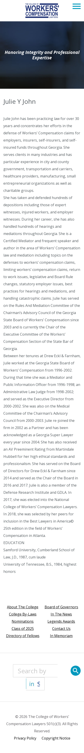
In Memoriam (61, 635)
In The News (61, 614)
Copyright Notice (56, 738)
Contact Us (61, 628)
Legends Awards (61, 621)
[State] (35, 683)
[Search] (76, 671)
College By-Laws (23, 614)
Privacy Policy (25, 738)
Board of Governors (61, 607)
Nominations (23, 621)
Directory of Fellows (22, 635)
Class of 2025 (23, 628)
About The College (22, 607)
